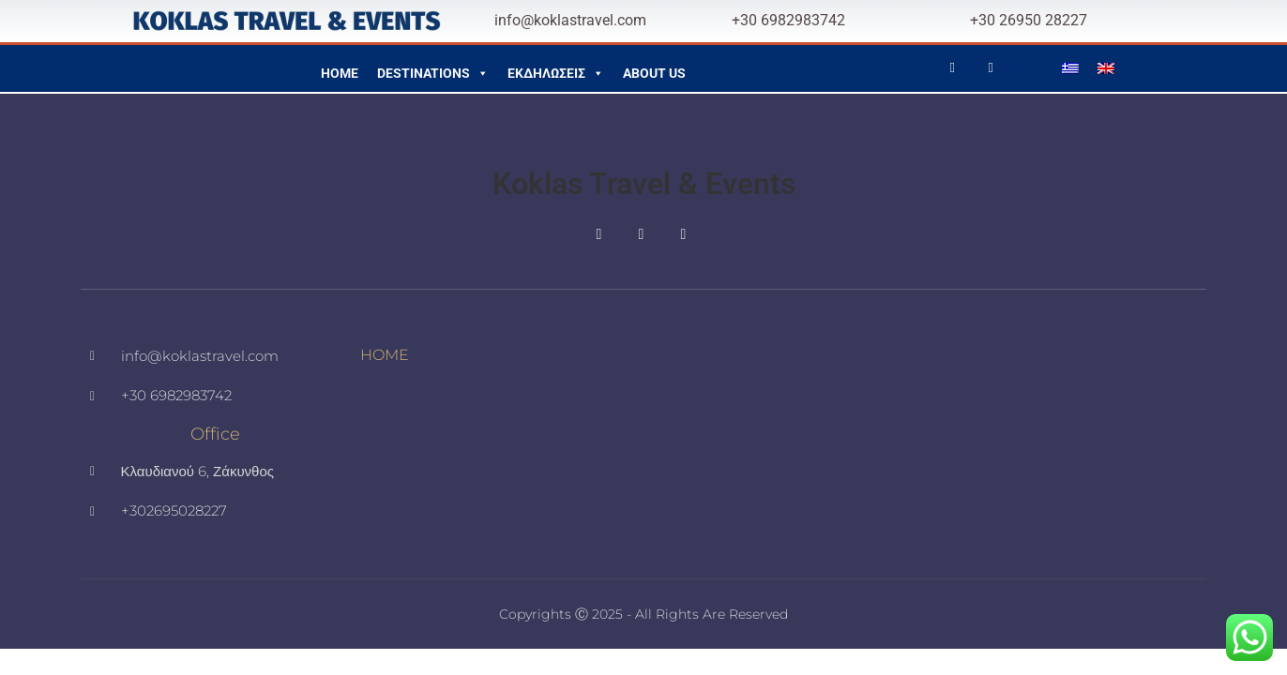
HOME (339, 73)
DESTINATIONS (433, 68)
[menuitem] (1070, 68)
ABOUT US (654, 73)
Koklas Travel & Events (643, 184)
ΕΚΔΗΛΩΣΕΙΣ (555, 68)
